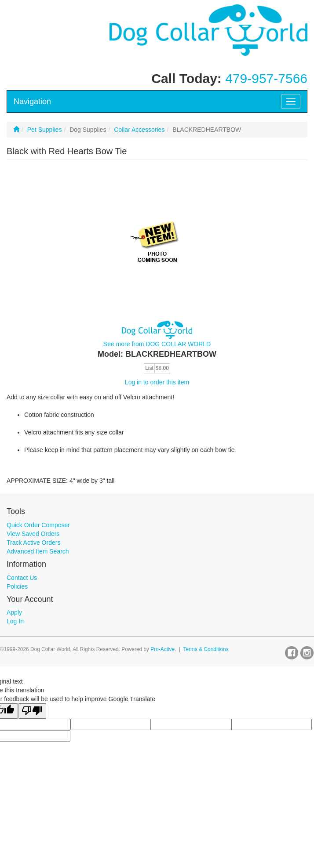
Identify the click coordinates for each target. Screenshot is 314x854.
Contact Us (22, 577)
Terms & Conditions (206, 649)
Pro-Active (162, 649)
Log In (15, 621)
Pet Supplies (44, 129)
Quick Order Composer (38, 524)
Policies (17, 586)
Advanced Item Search (38, 551)
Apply (14, 612)
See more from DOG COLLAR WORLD (157, 343)
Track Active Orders (33, 542)
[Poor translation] (32, 711)
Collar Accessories (139, 129)
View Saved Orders (33, 533)
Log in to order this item (157, 382)
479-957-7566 (266, 78)
